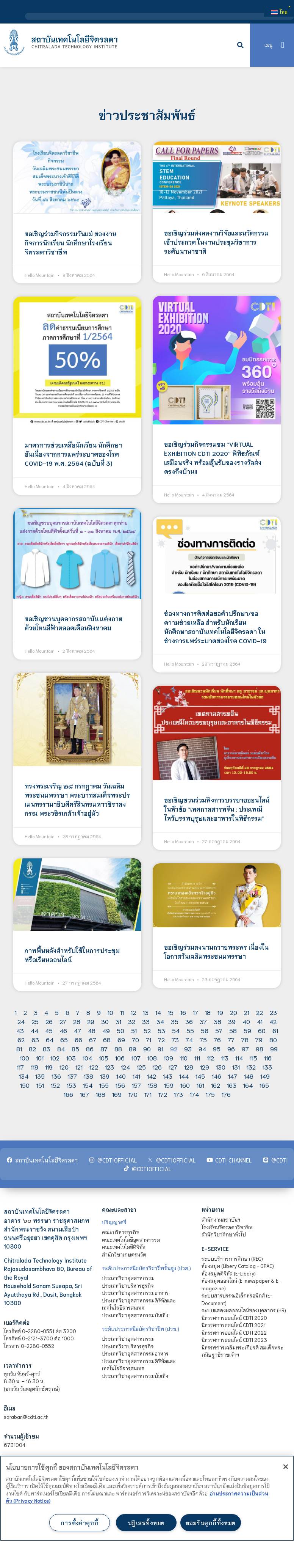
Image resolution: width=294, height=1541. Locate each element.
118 (34, 1067)
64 (49, 1039)
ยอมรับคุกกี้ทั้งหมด (211, 1522)
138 (88, 1076)
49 (106, 1030)
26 (49, 1021)
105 (103, 1058)
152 (55, 1085)
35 (174, 1021)
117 (20, 1067)
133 (267, 1067)
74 (189, 1039)
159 (169, 1085)
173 (178, 1094)
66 (78, 1039)
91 (160, 1048)
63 (35, 1039)
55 (190, 1030)
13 (146, 1012)
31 (118, 1021)
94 (202, 1048)
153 (71, 1085)
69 (121, 1039)
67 (92, 1039)
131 (236, 1067)
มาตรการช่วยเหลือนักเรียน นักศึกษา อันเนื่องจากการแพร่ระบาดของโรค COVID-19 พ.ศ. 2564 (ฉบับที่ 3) (73, 454)
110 (184, 1058)
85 (75, 1048)
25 (35, 1021)
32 (131, 1021)
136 (56, 1076)
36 (189, 1021)
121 (79, 1067)
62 (21, 1039)
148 (248, 1076)
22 (259, 1012)
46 (63, 1030)
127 (173, 1067)
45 (49, 1030)
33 (146, 1021)
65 (64, 1039)
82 (32, 1048)
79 (259, 1039)
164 (248, 1085)
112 (210, 1058)
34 (160, 1021)
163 (231, 1085)
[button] (240, 45)
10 (110, 1012)
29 (90, 1021)
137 (72, 1076)
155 (104, 1085)
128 (188, 1067)
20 (233, 1012)
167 (84, 1094)
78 (245, 1039)
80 (273, 1039)
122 (93, 1067)
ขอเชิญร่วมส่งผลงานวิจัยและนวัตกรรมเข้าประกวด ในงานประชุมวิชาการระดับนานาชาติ (216, 242)
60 (262, 1030)
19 (220, 1012)
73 (175, 1039)
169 (117, 1094)
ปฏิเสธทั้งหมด (146, 1522)
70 (135, 1039)
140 (121, 1076)
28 (76, 1021)
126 (157, 1067)
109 (168, 1058)
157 (136, 1085)
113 (224, 1058)
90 (147, 1048)
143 (167, 1076)
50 (120, 1030)
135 (40, 1076)
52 (147, 1030)
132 (251, 1067)
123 (109, 1067)
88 (118, 1048)
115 (253, 1058)
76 (217, 1039)
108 (152, 1058)
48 (91, 1030)
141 (136, 1076)
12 (133, 1012)
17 (195, 1012)
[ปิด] (285, 1466)
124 (125, 1067)
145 (200, 1076)
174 (194, 1094)
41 (260, 1021)
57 (218, 1030)
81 (19, 1048)
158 (152, 1085)
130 (220, 1067)
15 (171, 1012)
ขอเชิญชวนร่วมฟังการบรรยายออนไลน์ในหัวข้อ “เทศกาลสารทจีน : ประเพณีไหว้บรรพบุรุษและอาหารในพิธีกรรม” (216, 809)
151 (40, 1085)
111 (197, 1058)
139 (104, 1076)
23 (273, 1012)
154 (87, 1085)
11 (122, 1012)
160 (185, 1085)
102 (54, 1058)
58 (233, 1030)
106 (120, 1058)
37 (203, 1021)
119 (49, 1067)
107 (136, 1058)
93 (188, 1048)
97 (245, 1048)
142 (151, 1076)
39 (232, 1021)
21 (246, 1012)
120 (64, 1067)
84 (61, 1048)
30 (105, 1021)
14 (158, 1012)
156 (120, 1085)
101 (40, 1058)
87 (104, 1048)
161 (200, 1085)
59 (247, 1030)
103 (71, 1058)
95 (216, 1048)
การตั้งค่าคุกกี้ (79, 1522)
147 (232, 1076)
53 (161, 1030)
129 (204, 1067)
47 (77, 1030)
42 (273, 1021)
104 (87, 1058)
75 (203, 1039)
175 (210, 1094)
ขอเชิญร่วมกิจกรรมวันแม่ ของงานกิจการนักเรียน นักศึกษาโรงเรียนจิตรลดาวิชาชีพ (70, 242)
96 (231, 1048)
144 (184, 1076)
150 (25, 1085)
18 (208, 1012)
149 (265, 1076)
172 (162, 1094)
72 (161, 1039)
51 (134, 1030)
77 (231, 1039)
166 (68, 1094)
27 (62, 1021)
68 (107, 1039)
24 (21, 1021)
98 (259, 1048)
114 (239, 1058)
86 (90, 1048)
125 (141, 1067)
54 (176, 1030)
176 (226, 1094)
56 (204, 1030)
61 (275, 1030)
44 (34, 1030)
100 (24, 1058)
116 (268, 1058)
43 (20, 1030)
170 (133, 1094)
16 (183, 1012)
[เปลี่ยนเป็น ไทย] (279, 12)
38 (217, 1021)
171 (148, 1094)
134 (23, 1076)
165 (264, 1085)
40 (246, 1021)
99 (274, 1048)
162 (215, 1085)
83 (46, 1048)
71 (148, 1039)
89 (132, 1048)
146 (216, 1076)
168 (100, 1094)
